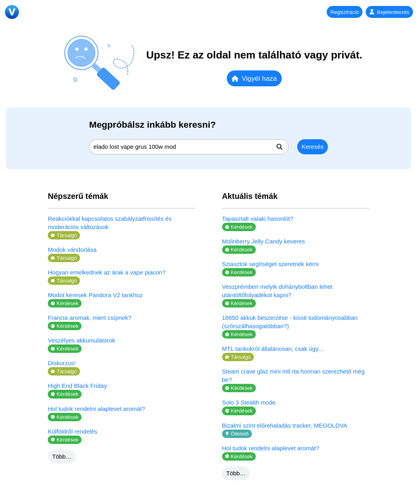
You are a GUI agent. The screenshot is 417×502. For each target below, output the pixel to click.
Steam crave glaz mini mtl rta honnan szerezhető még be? (293, 375)
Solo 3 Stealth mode (249, 402)
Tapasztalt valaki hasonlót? (257, 218)
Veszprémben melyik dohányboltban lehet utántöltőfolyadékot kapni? (277, 290)
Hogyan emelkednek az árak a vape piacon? (107, 272)
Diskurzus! (62, 363)
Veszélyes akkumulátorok (81, 340)
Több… (62, 456)
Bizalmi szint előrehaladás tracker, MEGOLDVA (284, 425)
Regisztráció (344, 12)
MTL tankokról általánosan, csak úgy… (273, 348)
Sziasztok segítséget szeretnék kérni (270, 264)
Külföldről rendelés (72, 431)
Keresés (312, 146)
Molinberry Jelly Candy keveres (263, 241)
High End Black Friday (77, 385)
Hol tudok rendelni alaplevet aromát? (96, 408)
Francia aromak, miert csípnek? (89, 317)
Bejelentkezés (389, 12)
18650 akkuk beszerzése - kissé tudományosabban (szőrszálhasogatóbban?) (290, 321)
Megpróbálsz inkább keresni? (152, 124)
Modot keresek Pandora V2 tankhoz (95, 295)
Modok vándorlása (72, 249)
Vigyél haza (254, 78)
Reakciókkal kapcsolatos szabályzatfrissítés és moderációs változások (109, 222)
